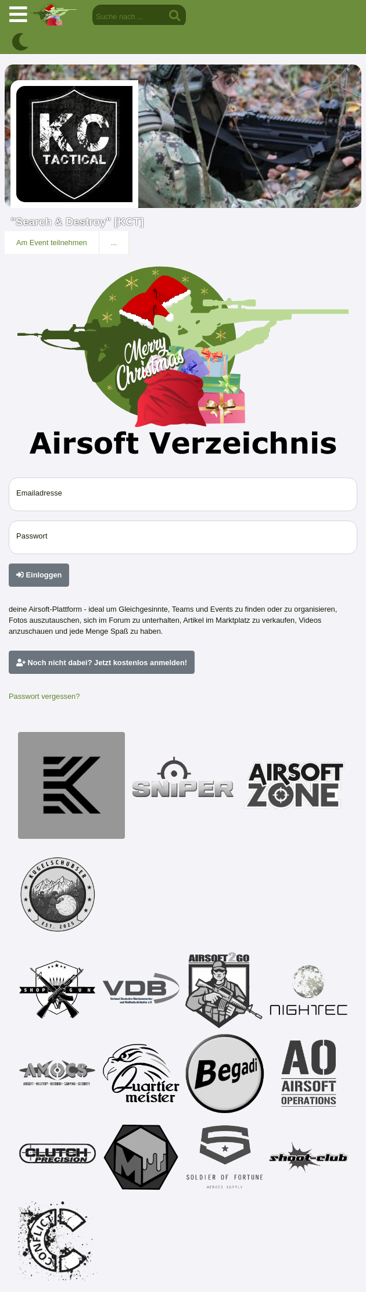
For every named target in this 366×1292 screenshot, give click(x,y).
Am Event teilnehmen (51, 242)
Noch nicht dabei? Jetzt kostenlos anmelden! (101, 662)
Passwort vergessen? (44, 696)
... (114, 242)
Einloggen (39, 574)
